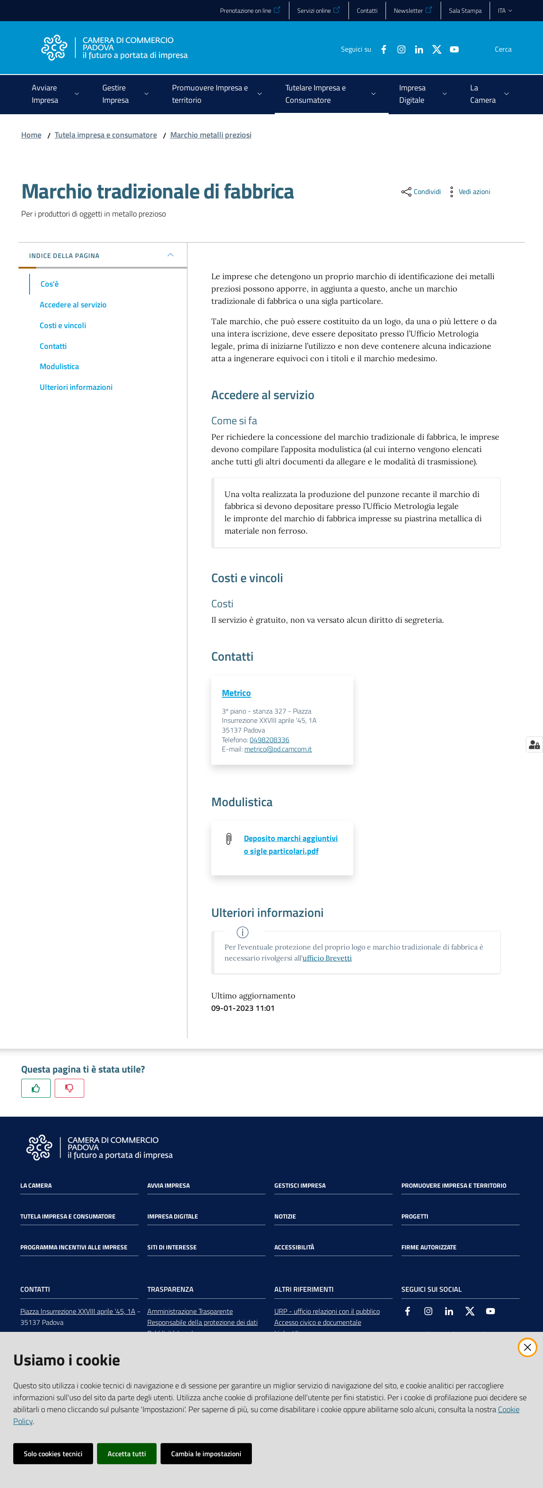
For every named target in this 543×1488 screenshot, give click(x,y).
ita (505, 10)
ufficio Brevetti (327, 958)
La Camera (36, 1186)
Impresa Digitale (172, 1217)
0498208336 (269, 740)
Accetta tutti (127, 1453)
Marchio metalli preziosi (210, 135)
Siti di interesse (172, 1248)
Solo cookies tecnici (53, 1453)
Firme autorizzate (429, 1248)
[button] (511, 49)
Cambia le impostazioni (206, 1453)
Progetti (414, 1217)
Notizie (285, 1217)
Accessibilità (294, 1248)
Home (31, 135)
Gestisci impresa (300, 1186)
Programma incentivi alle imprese (73, 1248)
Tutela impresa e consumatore (106, 135)
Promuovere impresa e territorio (453, 1186)
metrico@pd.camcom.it (278, 749)
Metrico (236, 692)
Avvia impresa (168, 1186)
